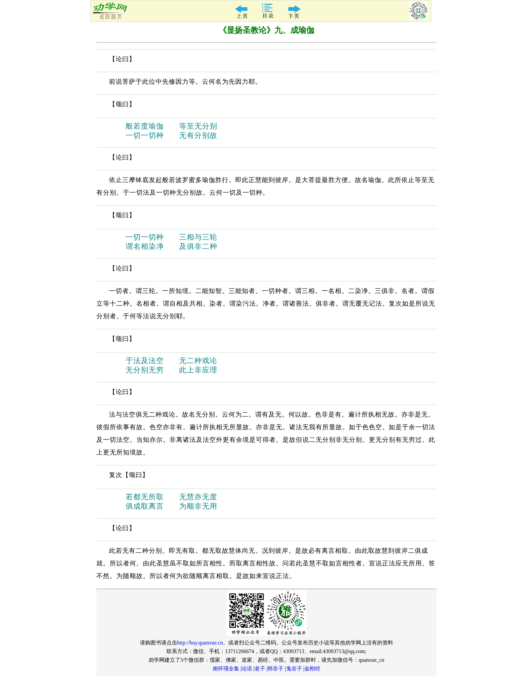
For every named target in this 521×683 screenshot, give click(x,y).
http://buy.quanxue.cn (200, 642)
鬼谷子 (294, 668)
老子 (260, 668)
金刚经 (312, 668)
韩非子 (275, 668)
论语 (247, 668)
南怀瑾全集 (226, 668)
